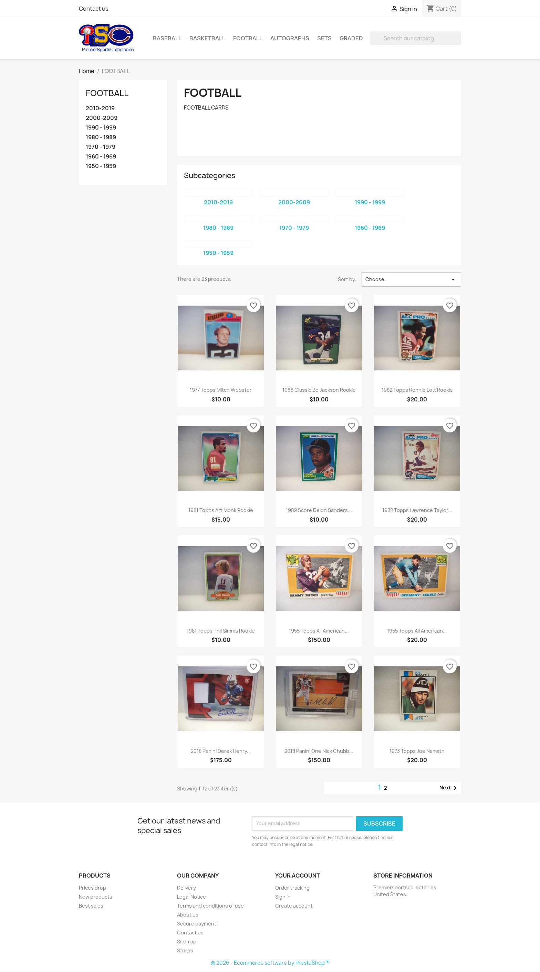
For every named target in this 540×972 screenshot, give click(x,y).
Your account (297, 875)
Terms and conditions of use (210, 905)
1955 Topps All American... (319, 630)
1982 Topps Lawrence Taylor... (417, 510)
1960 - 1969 (101, 156)
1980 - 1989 (101, 137)
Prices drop (92, 887)
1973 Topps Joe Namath (417, 751)
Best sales (91, 905)
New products (95, 896)
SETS (324, 38)
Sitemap (186, 941)
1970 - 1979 (100, 147)
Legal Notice (191, 896)
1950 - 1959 (101, 166)
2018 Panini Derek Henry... (221, 751)
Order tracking (292, 887)
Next (449, 788)
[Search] (415, 38)
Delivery (186, 887)
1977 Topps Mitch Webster (221, 390)
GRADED (351, 38)
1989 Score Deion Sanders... (319, 510)
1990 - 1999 (101, 127)
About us (187, 914)
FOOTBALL (247, 38)
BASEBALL (167, 38)
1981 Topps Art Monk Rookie (220, 510)
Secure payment (196, 923)
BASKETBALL (207, 38)
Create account (294, 905)
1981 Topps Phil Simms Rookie (221, 630)
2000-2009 (101, 118)
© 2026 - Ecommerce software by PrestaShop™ (270, 962)
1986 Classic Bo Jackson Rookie (319, 390)
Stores (185, 950)
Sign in (283, 896)
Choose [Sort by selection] (411, 279)
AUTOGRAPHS (289, 38)
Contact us (93, 8)
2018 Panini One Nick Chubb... (318, 751)
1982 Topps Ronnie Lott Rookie (417, 390)
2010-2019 (100, 108)
